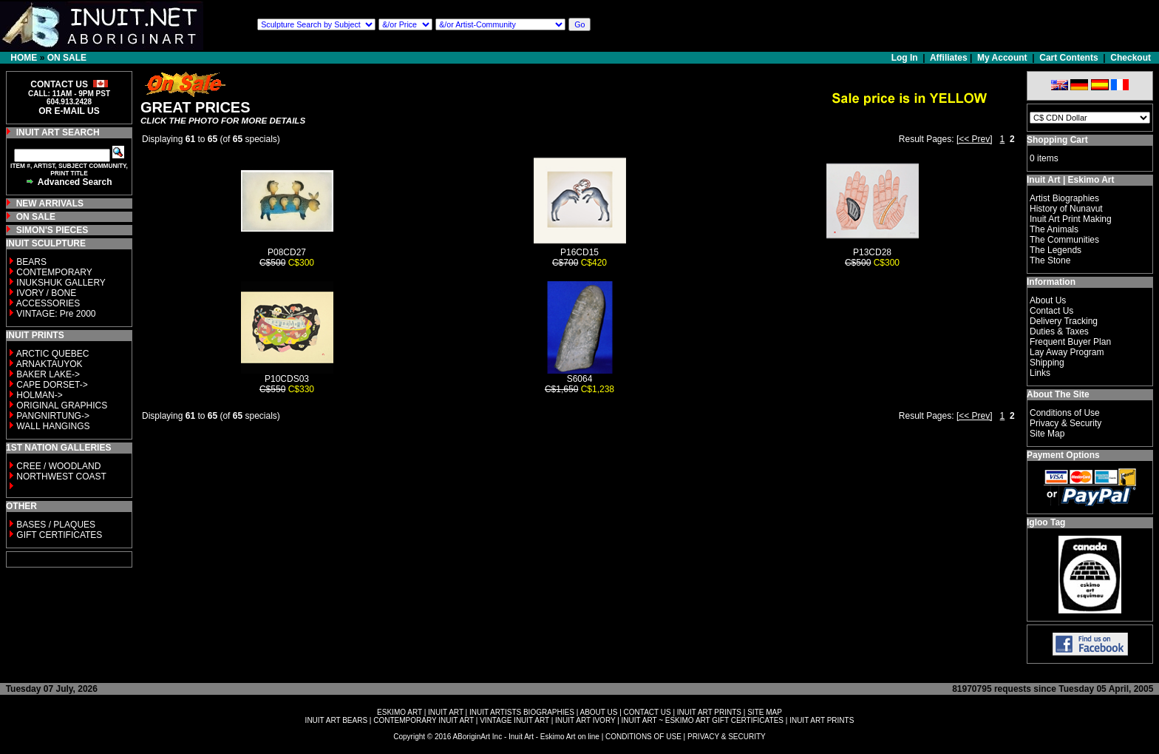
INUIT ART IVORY (585, 720)
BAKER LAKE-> (48, 374)
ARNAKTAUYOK (49, 364)
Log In (905, 58)
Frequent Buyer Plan (1070, 342)
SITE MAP (764, 712)
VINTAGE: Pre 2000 (55, 314)
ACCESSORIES (48, 303)
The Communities (1064, 240)
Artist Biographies (1064, 198)
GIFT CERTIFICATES (59, 535)
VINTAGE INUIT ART (514, 720)
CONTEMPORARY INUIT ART (423, 720)
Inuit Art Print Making (1071, 219)
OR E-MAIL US (68, 111)
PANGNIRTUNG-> (52, 416)
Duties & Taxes (1059, 331)
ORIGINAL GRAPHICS (61, 405)
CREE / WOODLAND (57, 466)
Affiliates (949, 58)
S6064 (580, 379)
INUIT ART (445, 712)
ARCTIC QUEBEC (52, 354)
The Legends (1055, 250)
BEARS (31, 262)
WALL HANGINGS (52, 426)
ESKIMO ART (399, 712)
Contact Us (1051, 311)
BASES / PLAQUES (55, 524)
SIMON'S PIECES (52, 230)
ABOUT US (598, 712)
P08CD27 (287, 252)
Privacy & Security (1065, 423)
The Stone (1050, 260)
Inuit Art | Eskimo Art (1070, 180)
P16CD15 (579, 252)
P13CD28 (872, 252)
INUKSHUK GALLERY (61, 282)
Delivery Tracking (1064, 321)
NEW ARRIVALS (50, 203)
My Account (1002, 58)
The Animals (1054, 229)
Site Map (1047, 433)
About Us (1048, 300)
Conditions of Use (1065, 413)
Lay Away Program (1067, 352)
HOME (23, 58)
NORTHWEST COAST (60, 476)
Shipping (1047, 362)
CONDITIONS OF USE (643, 737)
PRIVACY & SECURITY (726, 737)
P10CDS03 (287, 379)
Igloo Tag (1046, 522)
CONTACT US (647, 712)
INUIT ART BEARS (336, 720)
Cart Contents (1068, 58)
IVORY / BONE (46, 293)
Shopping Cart (1057, 140)
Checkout (1130, 58)
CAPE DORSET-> (51, 385)
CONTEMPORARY (54, 272)
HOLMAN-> (39, 395)
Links (1040, 373)
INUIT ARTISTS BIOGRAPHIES (521, 712)
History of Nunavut (1066, 208)
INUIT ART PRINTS (709, 712)
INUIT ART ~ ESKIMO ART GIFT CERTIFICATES (703, 720)
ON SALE (66, 58)
